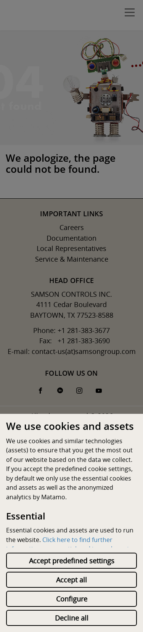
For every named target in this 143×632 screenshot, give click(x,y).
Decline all (71, 617)
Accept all (71, 579)
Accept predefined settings (71, 560)
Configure (71, 598)
